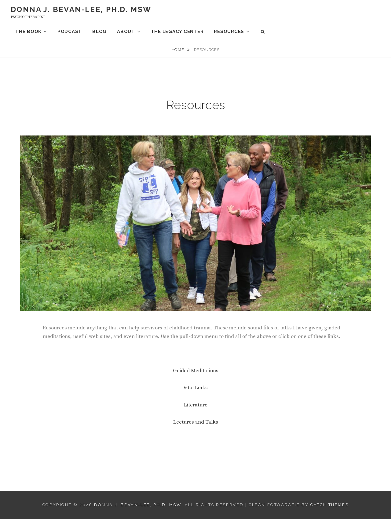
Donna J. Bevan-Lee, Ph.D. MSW (81, 9)
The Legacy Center (177, 31)
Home (178, 49)
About (126, 31)
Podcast (69, 31)
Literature (195, 405)
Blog (99, 31)
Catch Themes (329, 504)
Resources (229, 31)
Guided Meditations (195, 370)
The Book (28, 31)
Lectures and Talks (195, 422)
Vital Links (195, 387)
